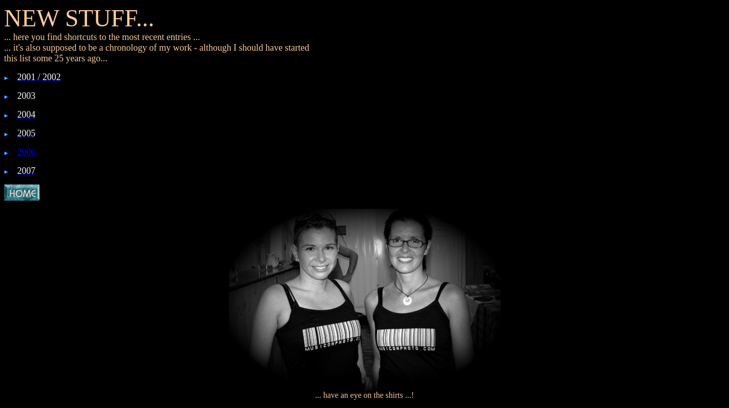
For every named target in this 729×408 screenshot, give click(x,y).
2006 (26, 152)
